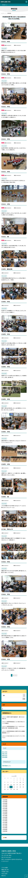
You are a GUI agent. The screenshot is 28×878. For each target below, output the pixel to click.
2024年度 (5, 803)
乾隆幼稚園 (4, 757)
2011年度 (5, 826)
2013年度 (5, 822)
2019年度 (5, 812)
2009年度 (5, 829)
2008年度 (5, 831)
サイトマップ (5, 861)
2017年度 (5, 815)
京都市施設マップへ (6, 765)
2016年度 (5, 817)
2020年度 (5, 810)
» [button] (16, 675)
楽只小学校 (4, 752)
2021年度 (5, 808)
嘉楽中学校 (4, 755)
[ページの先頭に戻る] (26, 876)
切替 (24, 699)
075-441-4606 (7, 855)
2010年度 (5, 827)
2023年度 (5, 805)
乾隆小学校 (4, 753)
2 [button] (13, 675)
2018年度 (5, 814)
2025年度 (5, 801)
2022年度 (5, 807)
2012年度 (5, 824)
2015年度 (5, 819)
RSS (6, 837)
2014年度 (5, 820)
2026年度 (5, 800)
